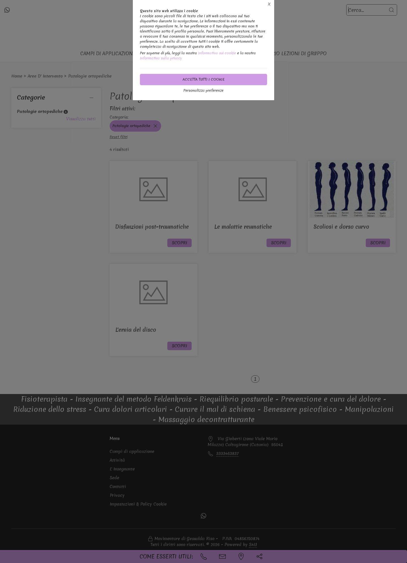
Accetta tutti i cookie (204, 79)
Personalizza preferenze (203, 90)
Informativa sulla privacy (161, 58)
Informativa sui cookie (217, 53)
